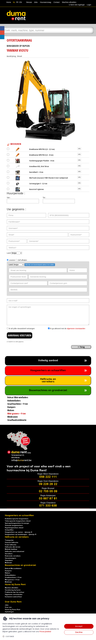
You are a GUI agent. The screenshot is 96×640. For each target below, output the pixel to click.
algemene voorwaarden (76, 329)
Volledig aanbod (48, 360)
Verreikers (8, 554)
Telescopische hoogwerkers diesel (17, 521)
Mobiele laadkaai (11, 549)
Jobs (35, 2)
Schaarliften (9, 530)
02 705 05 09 (48, 491)
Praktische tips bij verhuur (14, 592)
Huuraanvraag (46, 2)
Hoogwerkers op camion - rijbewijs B (18, 532)
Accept (78, 626)
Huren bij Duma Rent (12, 609)
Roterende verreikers (12, 556)
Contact (56, 2)
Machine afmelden (69, 2)
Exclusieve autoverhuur (13, 597)
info (79, 149)
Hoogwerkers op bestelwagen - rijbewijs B (20, 534)
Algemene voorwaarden (13, 594)
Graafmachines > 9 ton (13, 577)
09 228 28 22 (48, 484)
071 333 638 (48, 505)
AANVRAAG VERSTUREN (19, 335)
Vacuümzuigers (10, 558)
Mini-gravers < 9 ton (12, 580)
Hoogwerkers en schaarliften (48, 370)
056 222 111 (48, 477)
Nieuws (29, 2)
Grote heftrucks (10, 545)
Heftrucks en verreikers (48, 380)
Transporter (9, 540)
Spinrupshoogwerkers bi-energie (17, 523)
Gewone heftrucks (11, 542)
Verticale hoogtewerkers (14, 525)
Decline (78, 632)
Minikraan (8, 562)
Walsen (7, 573)
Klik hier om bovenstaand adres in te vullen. (39, 265)
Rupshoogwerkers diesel (14, 528)
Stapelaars (9, 560)
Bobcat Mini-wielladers (13, 568)
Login (89, 5)
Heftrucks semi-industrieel (14, 551)
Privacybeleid (45, 631)
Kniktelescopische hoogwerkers (16, 519)
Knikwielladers (10, 575)
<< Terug (81, 347)
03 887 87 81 (48, 498)
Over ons (8, 607)
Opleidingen (9, 612)
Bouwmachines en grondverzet (48, 390)
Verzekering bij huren (12, 590)
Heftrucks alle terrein (12, 547)
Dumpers (8, 571)
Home (8, 2)
